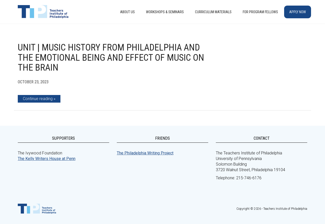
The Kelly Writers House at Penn (46, 158)
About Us (127, 12)
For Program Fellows (260, 12)
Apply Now (297, 12)
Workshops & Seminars (165, 12)
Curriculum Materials (213, 12)
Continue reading (38, 98)
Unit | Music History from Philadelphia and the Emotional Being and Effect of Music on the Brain (111, 57)
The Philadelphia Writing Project (145, 153)
